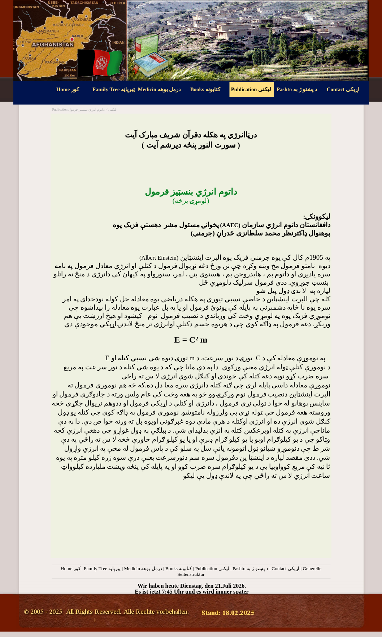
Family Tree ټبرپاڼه (102, 568)
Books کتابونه (178, 568)
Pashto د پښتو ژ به (250, 568)
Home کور (71, 568)
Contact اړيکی (285, 568)
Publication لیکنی (212, 568)
